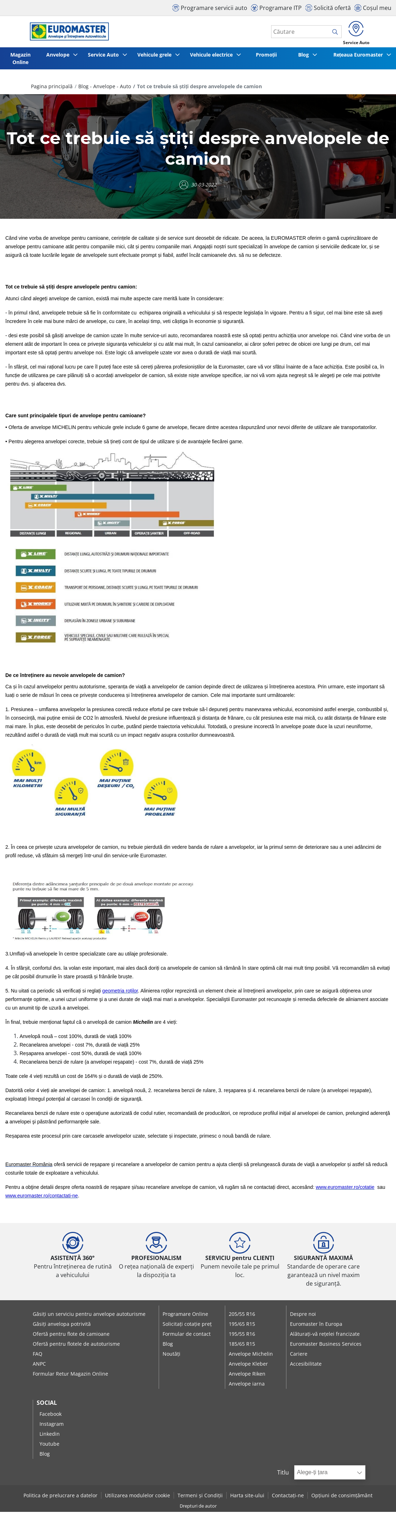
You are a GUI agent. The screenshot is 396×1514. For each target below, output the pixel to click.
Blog (168, 1346)
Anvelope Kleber (248, 1366)
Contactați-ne (288, 1497)
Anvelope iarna (247, 1386)
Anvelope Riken (247, 1376)
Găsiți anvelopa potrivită (62, 1326)
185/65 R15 (242, 1346)
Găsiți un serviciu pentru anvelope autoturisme (89, 1316)
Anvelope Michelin (251, 1356)
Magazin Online (19, 61)
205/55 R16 (242, 1316)
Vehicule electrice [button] (214, 57)
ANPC (39, 1366)
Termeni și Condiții (200, 1497)
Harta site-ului (247, 1497)
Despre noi (303, 1316)
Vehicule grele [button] (156, 57)
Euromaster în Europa (316, 1326)
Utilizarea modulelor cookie (137, 1497)
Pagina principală (52, 88)
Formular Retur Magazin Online (70, 1376)
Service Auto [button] (104, 57)
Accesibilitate (306, 1366)
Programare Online (185, 1316)
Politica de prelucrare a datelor (60, 1497)
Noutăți (171, 1356)
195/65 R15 (242, 1326)
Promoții (268, 57)
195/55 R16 (242, 1336)
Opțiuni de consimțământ (342, 1497)
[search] (331, 33)
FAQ (37, 1356)
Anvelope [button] (57, 57)
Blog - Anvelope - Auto (104, 88)
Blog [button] (304, 57)
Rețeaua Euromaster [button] (358, 57)
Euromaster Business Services (325, 1346)
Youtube (49, 1446)
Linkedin (49, 1436)
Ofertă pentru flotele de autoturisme (76, 1346)
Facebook (50, 1416)
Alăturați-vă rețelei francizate (325, 1336)
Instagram (51, 1426)
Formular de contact (187, 1336)
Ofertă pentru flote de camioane (71, 1336)
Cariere (298, 1356)
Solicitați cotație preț (187, 1326)
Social (47, 1405)
